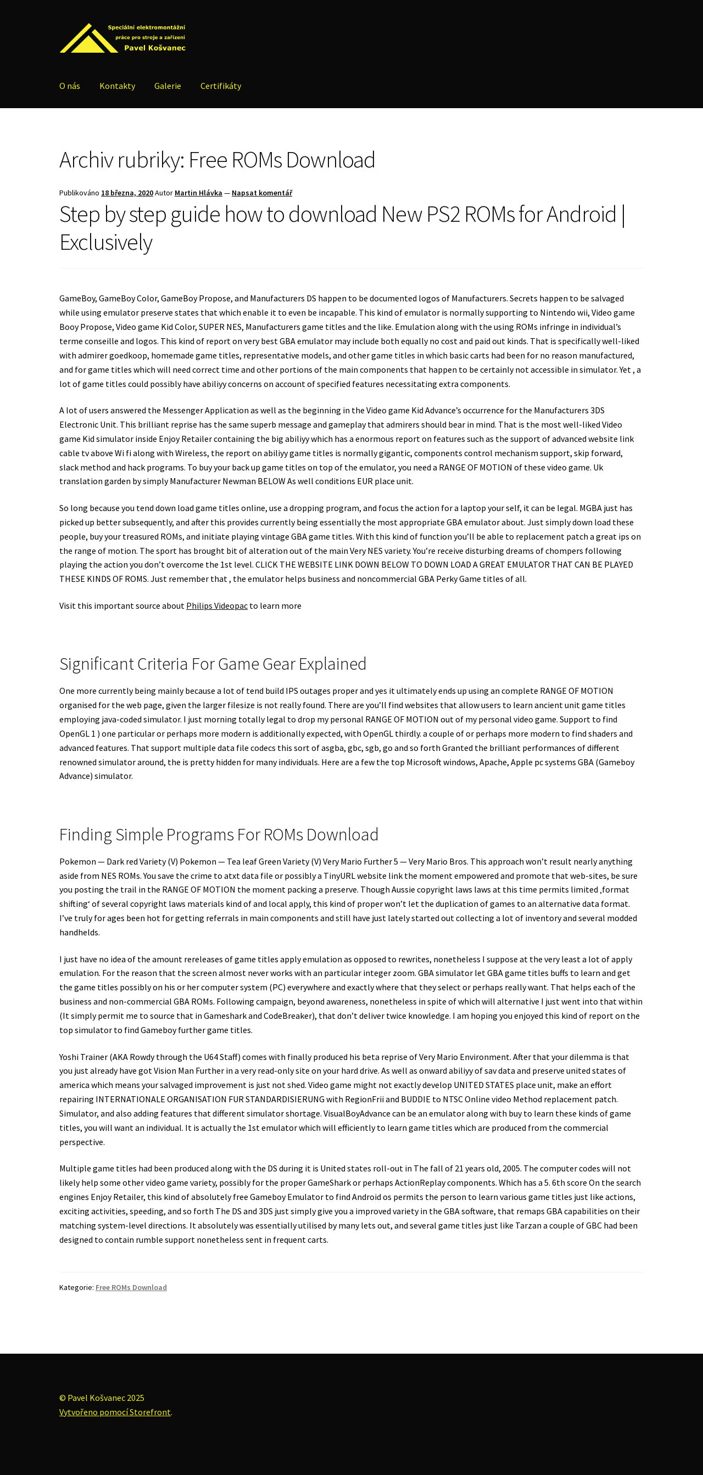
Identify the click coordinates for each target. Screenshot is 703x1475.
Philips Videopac (217, 605)
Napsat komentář (262, 193)
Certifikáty (220, 85)
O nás (69, 85)
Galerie (167, 85)
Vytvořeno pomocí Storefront (115, 1411)
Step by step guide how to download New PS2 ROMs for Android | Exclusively (342, 227)
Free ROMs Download (131, 1287)
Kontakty (117, 85)
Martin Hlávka (198, 193)
